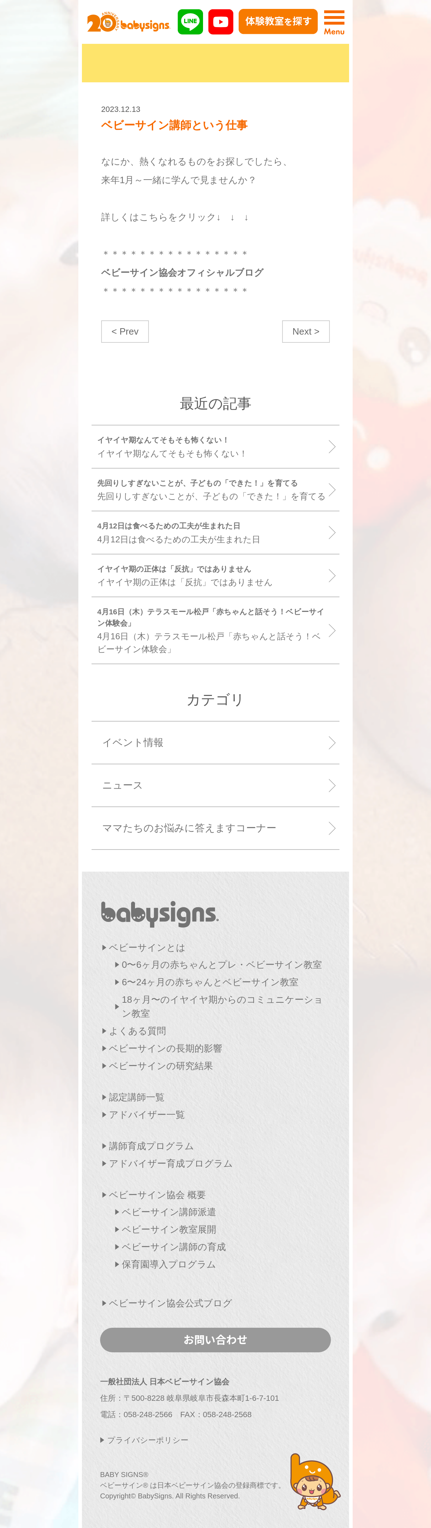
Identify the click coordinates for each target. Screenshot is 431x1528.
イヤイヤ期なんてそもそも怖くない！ (213, 446)
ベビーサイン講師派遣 (169, 1212)
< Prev (125, 331)
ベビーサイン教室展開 (169, 1229)
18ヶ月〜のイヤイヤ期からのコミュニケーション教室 (222, 1006)
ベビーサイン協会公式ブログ (170, 1303)
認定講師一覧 (137, 1097)
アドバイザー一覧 (147, 1114)
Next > (306, 331)
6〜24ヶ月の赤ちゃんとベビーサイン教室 (210, 982)
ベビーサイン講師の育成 (174, 1247)
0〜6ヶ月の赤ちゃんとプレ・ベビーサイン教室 (222, 964)
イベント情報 (132, 742)
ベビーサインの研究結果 (161, 1065)
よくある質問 (137, 1031)
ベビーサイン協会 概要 (157, 1194)
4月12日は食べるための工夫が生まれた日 (213, 532)
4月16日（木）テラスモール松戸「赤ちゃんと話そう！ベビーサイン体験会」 (213, 630)
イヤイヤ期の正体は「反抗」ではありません (213, 575)
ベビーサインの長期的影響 (165, 1048)
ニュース (122, 785)
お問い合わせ (215, 1339)
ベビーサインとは (147, 947)
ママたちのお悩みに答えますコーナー (189, 827)
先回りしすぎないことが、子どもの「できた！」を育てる (213, 489)
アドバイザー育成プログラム (171, 1163)
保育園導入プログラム (169, 1264)
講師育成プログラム (151, 1146)
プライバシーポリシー (147, 1440)
